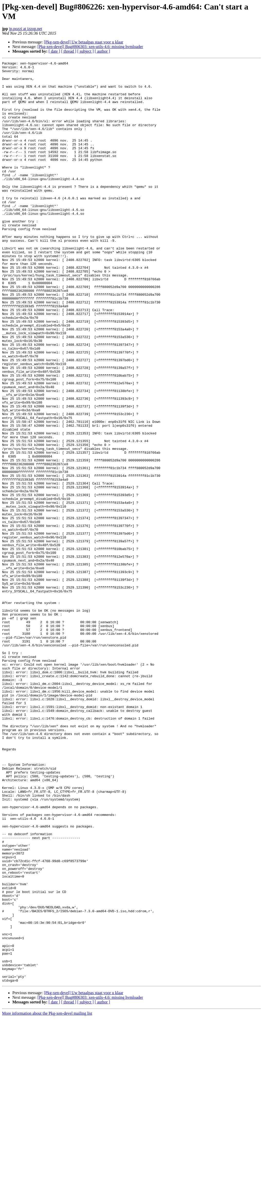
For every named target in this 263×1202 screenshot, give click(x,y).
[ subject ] (85, 51)
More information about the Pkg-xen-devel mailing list (47, 1197)
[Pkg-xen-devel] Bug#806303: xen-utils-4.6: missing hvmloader (90, 46)
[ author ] (102, 51)
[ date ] (54, 51)
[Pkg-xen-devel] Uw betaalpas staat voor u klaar (83, 42)
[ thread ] (68, 51)
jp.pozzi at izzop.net (25, 28)
